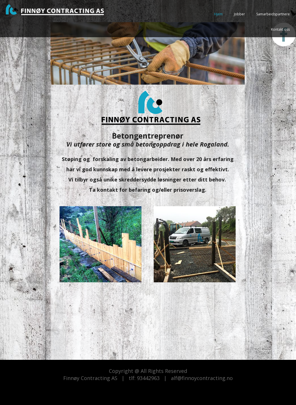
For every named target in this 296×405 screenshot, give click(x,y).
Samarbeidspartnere (273, 14)
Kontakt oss (280, 29)
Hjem (218, 14)
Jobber (239, 14)
